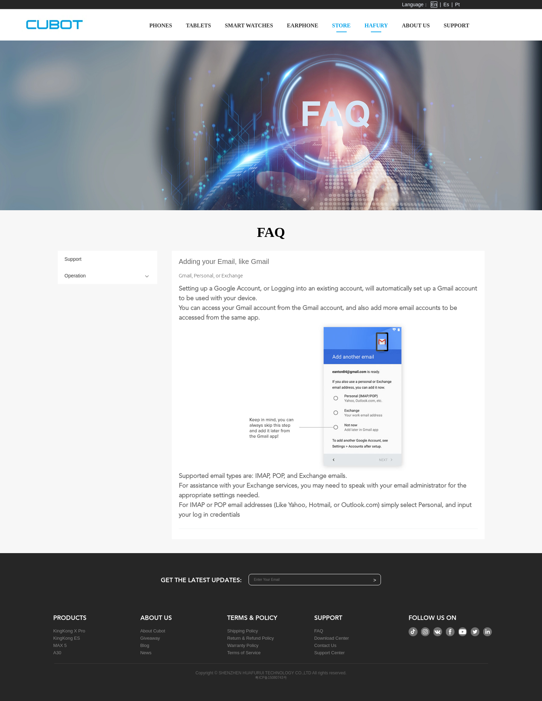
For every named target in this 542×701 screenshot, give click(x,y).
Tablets (198, 25)
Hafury (376, 27)
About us (416, 25)
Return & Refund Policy (250, 638)
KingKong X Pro (69, 630)
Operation (75, 275)
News (146, 652)
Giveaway (150, 638)
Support (456, 25)
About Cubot (152, 630)
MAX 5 (60, 645)
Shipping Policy (242, 630)
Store (341, 27)
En (434, 4)
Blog (144, 645)
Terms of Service (244, 652)
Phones (160, 25)
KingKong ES (66, 638)
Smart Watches (249, 25)
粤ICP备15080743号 (271, 678)
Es (446, 4)
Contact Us (325, 645)
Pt (457, 4)
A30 (57, 652)
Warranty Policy (243, 645)
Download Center (331, 638)
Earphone (302, 25)
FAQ (318, 630)
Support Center (329, 652)
